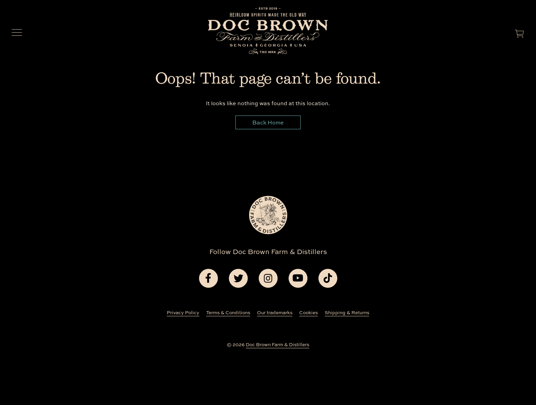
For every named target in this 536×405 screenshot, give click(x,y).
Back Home (268, 122)
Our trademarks (274, 312)
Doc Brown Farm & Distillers (277, 344)
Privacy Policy (183, 312)
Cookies (308, 312)
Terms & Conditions (228, 312)
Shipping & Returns (347, 312)
